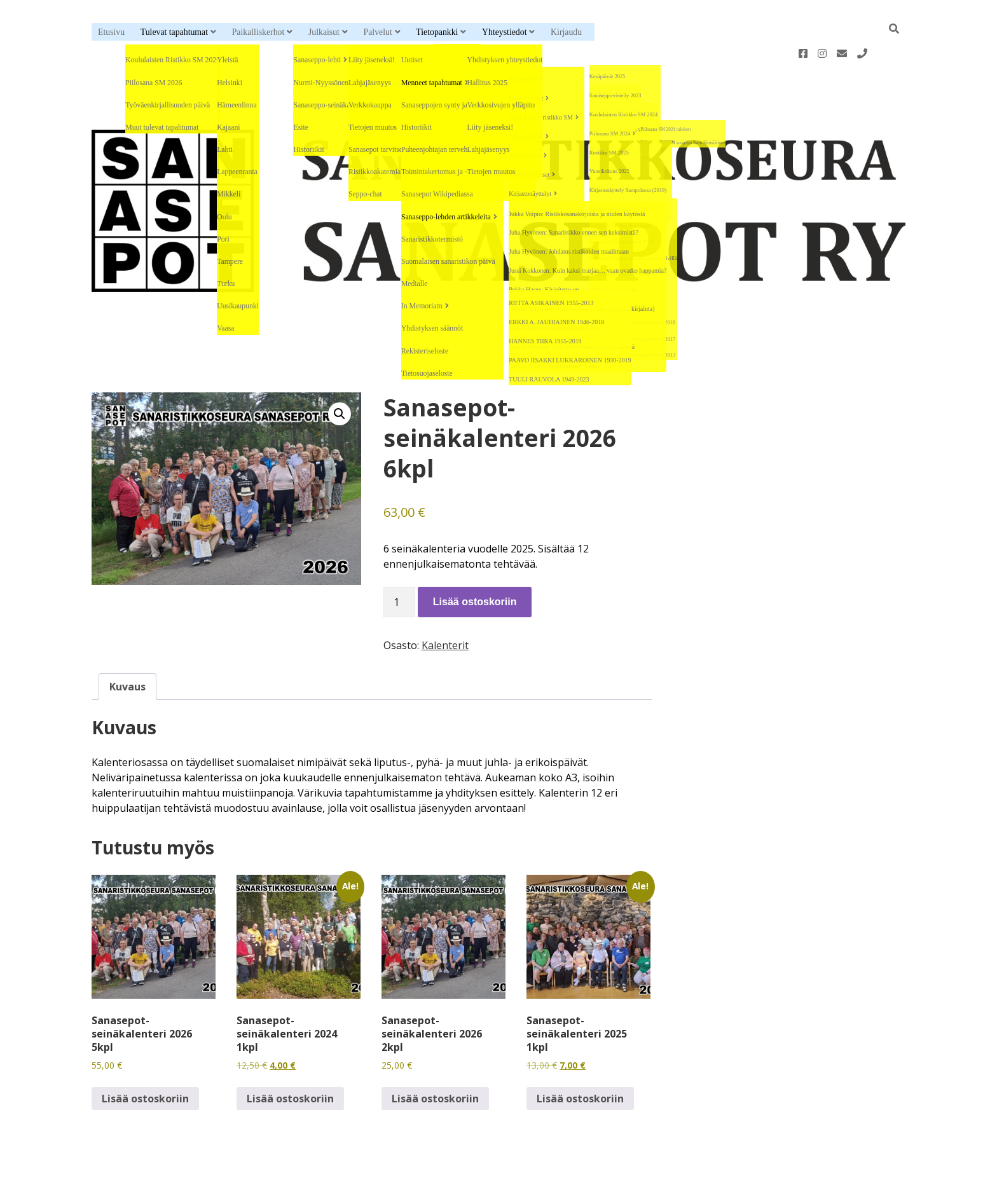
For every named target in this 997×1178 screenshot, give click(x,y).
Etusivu (111, 32)
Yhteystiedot (504, 32)
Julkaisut (324, 32)
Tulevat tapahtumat (174, 32)
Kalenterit (445, 605)
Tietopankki (437, 32)
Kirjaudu (566, 32)
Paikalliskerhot (258, 32)
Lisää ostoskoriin (475, 561)
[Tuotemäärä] (399, 561)
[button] (339, 373)
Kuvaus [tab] (127, 646)
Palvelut (378, 32)
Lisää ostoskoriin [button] (145, 1058)
